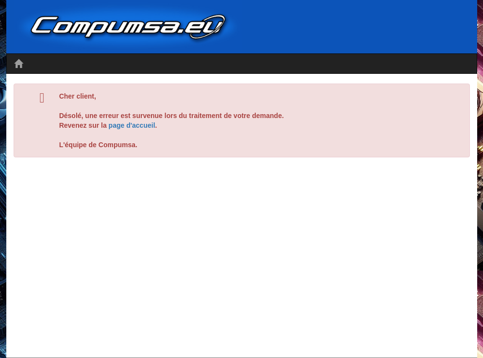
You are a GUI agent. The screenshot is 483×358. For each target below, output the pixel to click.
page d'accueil (132, 125)
